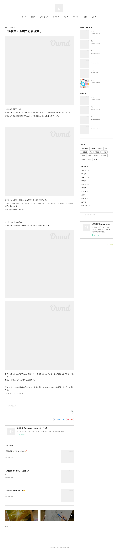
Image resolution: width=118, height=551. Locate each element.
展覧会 (96, 155)
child (95, 159)
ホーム (24, 17)
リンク (94, 17)
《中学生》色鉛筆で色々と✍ (15, 490)
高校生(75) (13, 406)
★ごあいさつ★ (95, 31)
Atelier (93, 148)
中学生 (104, 152)
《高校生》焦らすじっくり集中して (17, 471)
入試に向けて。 (95, 60)
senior (83, 159)
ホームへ (110, 244)
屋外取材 (103, 155)
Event (100, 148)
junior (89, 159)
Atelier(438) (8, 406)
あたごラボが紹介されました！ (100, 80)
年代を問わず (95, 50)
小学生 (83, 155)
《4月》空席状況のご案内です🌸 (101, 70)
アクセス (56, 17)
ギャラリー (76, 17)
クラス (65, 17)
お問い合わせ (44, 17)
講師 (85, 17)
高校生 (97, 152)
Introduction (85, 148)
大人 (91, 152)
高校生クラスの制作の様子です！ (15, 475)
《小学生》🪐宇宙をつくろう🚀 (16, 451)
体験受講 (84, 152)
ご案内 (33, 17)
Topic (106, 148)
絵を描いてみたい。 (97, 41)
